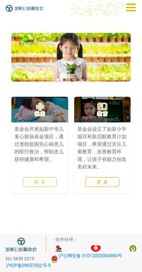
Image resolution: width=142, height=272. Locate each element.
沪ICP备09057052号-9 (28, 265)
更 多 (39, 194)
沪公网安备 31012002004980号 (90, 255)
